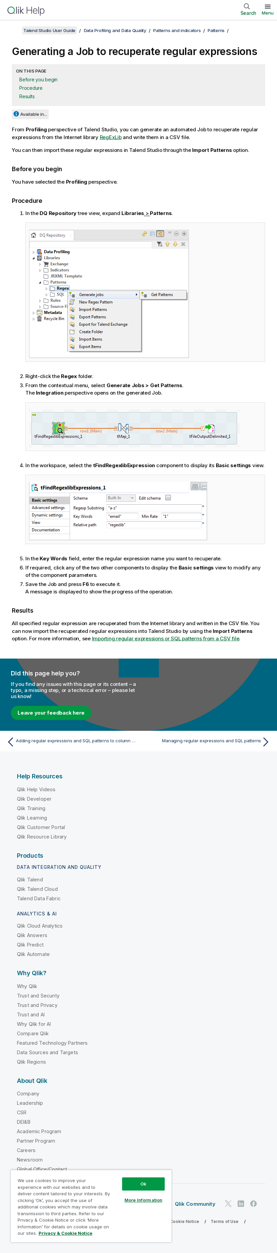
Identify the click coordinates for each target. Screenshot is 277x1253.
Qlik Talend (30, 879)
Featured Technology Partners (52, 1043)
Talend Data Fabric (39, 898)
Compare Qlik (33, 1033)
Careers (26, 1150)
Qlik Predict (30, 945)
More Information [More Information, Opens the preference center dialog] (143, 1200)
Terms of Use (225, 1221)
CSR (21, 1112)
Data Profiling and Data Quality (115, 30)
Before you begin (38, 79)
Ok (143, 1184)
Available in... (33, 114)
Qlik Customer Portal (41, 827)
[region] (91, 1206)
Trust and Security (38, 995)
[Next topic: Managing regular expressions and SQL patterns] (206, 742)
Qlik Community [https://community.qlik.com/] (195, 1204)
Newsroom (30, 1160)
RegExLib (111, 137)
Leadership (30, 1103)
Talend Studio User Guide (49, 30)
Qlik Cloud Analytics (40, 926)
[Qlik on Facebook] (254, 1203)
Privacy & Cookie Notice (174, 1221)
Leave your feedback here (51, 713)
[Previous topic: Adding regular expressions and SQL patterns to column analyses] (70, 742)
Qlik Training (31, 808)
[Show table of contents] (13, 30)
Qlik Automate (33, 954)
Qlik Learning (32, 818)
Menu (268, 13)
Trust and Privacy (37, 1005)
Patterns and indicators (177, 30)
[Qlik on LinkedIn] (241, 1203)
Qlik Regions (31, 1062)
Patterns (216, 30)
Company (28, 1093)
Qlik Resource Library (42, 836)
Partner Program (36, 1141)
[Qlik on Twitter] (228, 1203)
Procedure (31, 88)
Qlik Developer (34, 799)
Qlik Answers (32, 935)
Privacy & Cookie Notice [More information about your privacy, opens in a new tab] (65, 1233)
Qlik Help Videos (36, 789)
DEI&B (23, 1122)
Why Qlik (27, 986)
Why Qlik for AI (34, 1024)
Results (26, 96)
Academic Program (39, 1131)
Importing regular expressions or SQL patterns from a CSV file (165, 638)
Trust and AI (31, 1014)
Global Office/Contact (42, 1169)
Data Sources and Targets (47, 1052)
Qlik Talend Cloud (37, 889)
